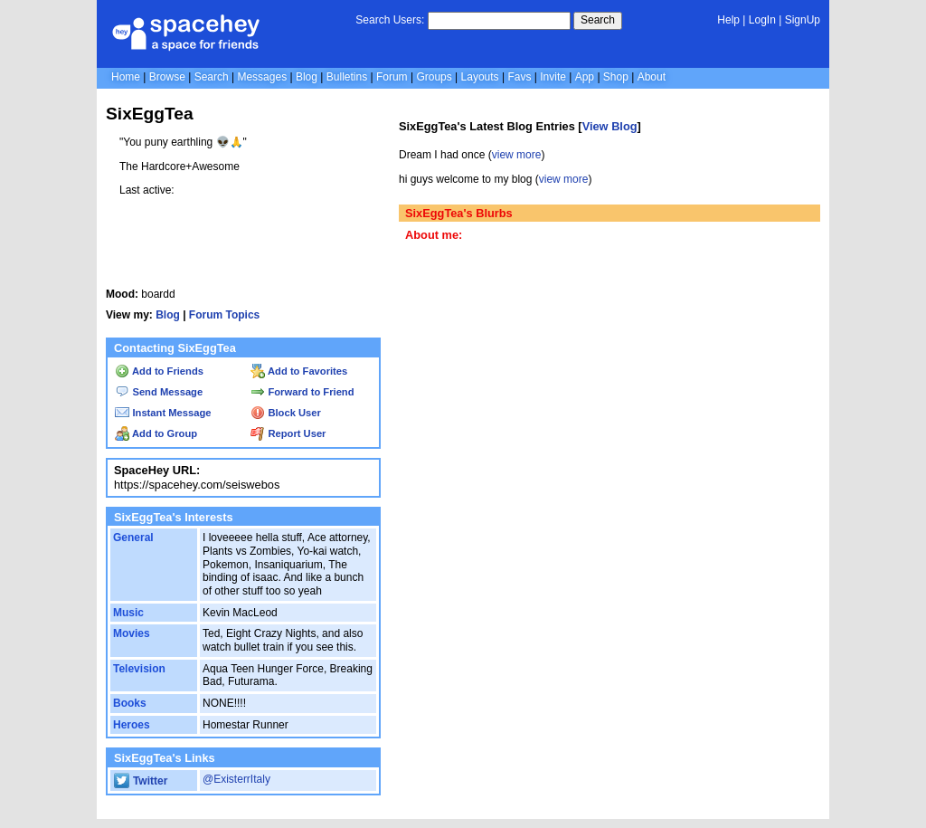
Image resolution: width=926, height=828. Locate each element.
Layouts (480, 77)
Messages (262, 77)
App (584, 77)
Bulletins (346, 77)
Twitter (140, 781)
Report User (288, 433)
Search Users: (389, 20)
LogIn (762, 20)
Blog (306, 77)
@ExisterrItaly (236, 779)
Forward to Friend (302, 391)
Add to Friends (159, 371)
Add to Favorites (298, 371)
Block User (285, 412)
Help (728, 20)
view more (517, 154)
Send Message (159, 391)
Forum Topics (224, 315)
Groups (433, 77)
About (652, 77)
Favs (519, 77)
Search (598, 20)
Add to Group (156, 433)
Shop (615, 77)
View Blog (610, 126)
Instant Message (163, 412)
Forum (392, 77)
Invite (553, 77)
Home (125, 77)
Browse (167, 77)
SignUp (802, 20)
